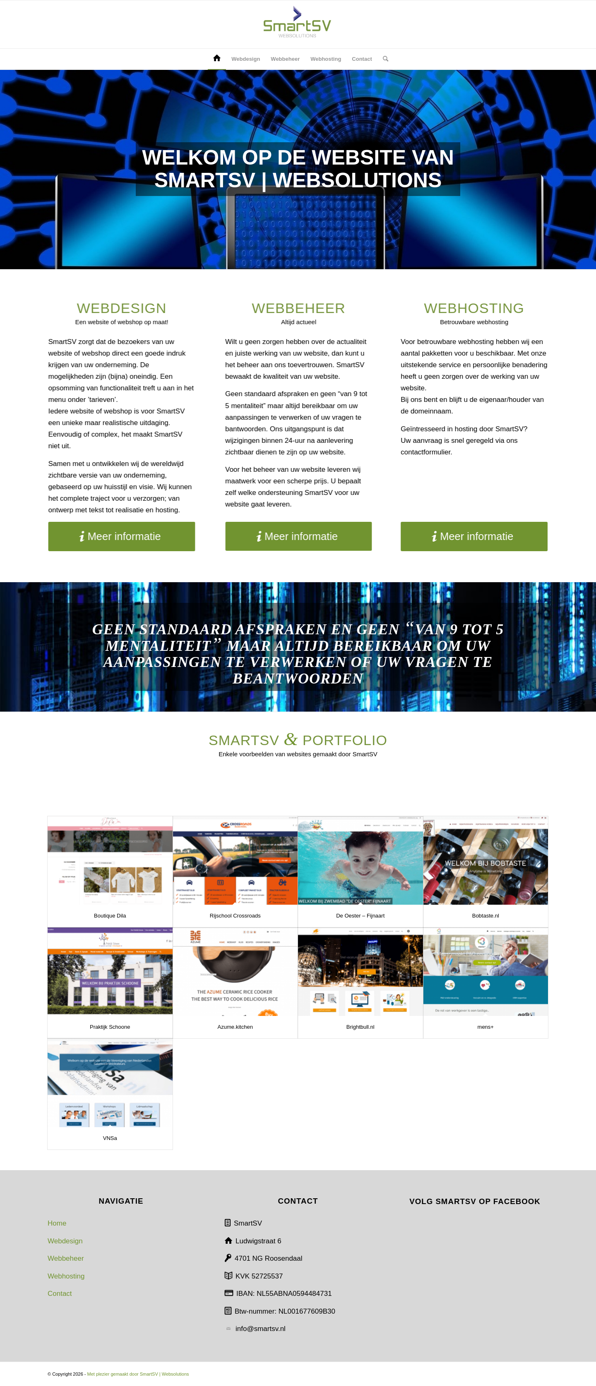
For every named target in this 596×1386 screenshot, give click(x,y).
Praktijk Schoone (110, 1027)
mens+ (486, 1027)
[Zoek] (382, 59)
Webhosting (66, 1276)
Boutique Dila (110, 916)
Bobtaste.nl (485, 916)
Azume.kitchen (235, 1027)
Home (57, 1223)
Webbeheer (66, 1258)
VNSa (110, 1138)
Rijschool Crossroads (235, 916)
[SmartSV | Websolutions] (297, 24)
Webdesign (65, 1241)
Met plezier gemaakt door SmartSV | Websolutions (138, 1374)
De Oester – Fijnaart (360, 916)
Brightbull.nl (360, 1027)
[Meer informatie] (109, 536)
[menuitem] (217, 59)
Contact (60, 1294)
